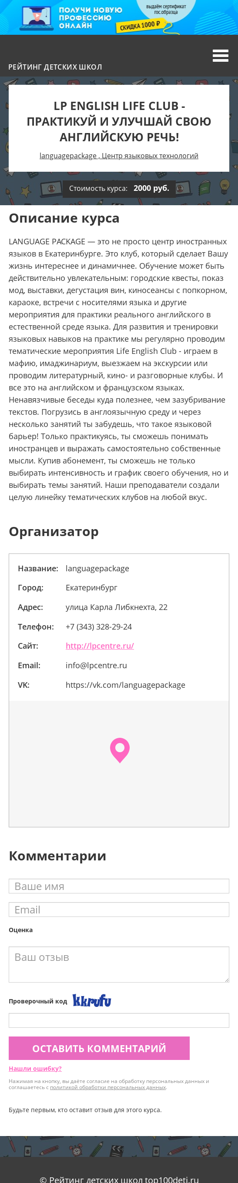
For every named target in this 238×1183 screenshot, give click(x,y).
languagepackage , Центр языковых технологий (119, 155)
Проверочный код (38, 1001)
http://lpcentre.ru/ (100, 645)
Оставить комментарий (99, 1048)
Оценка (21, 930)
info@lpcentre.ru (96, 665)
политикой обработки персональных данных (108, 1087)
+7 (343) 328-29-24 (99, 626)
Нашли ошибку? (35, 1068)
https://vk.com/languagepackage (125, 685)
